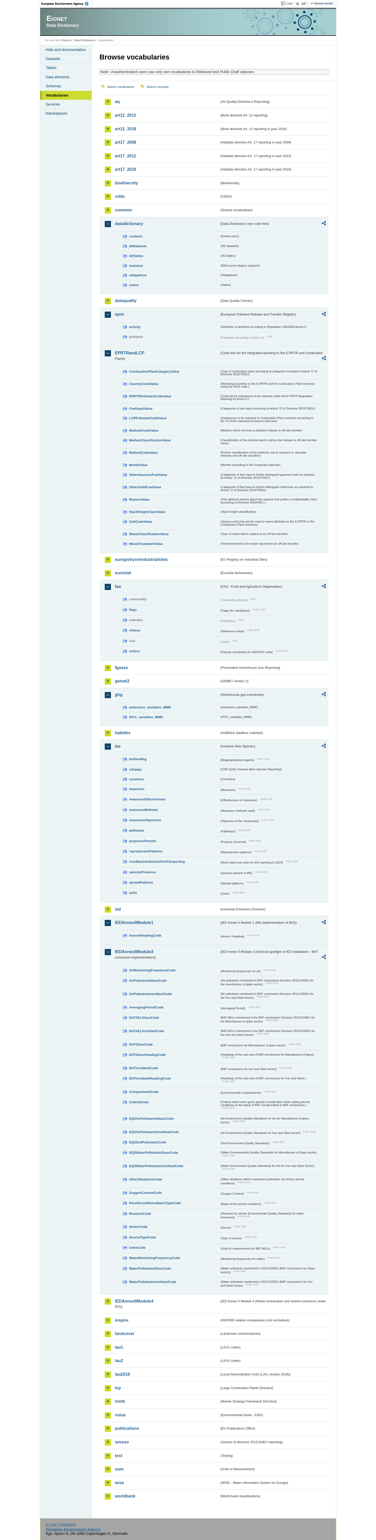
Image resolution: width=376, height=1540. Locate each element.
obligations (138, 275)
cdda (120, 196)
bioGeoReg (138, 759)
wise (119, 1483)
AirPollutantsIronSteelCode (150, 994)
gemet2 (122, 681)
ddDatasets (138, 246)
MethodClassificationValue (150, 440)
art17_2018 (125, 169)
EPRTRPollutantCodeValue (150, 396)
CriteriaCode (139, 1102)
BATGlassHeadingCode (147, 1055)
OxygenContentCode (145, 1193)
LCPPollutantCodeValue (148, 418)
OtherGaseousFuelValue (148, 475)
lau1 (119, 1347)
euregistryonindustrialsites (141, 559)
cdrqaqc (135, 769)
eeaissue (136, 266)
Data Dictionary (84, 40)
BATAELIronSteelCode (146, 1031)
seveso (122, 1442)
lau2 (119, 1360)
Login (289, 3)
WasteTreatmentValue (146, 544)
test (118, 1455)
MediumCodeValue (144, 430)
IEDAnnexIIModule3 (134, 951)
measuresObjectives (145, 820)
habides (122, 733)
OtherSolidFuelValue (145, 487)
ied (118, 909)
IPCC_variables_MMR (146, 717)
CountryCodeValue (144, 384)
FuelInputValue (141, 408)
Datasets (53, 59)
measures (137, 789)
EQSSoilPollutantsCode (147, 1142)
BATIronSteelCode (143, 1068)
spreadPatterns (141, 882)
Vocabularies (57, 95)
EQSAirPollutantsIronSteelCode (154, 1132)
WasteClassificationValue (149, 534)
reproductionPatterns (146, 851)
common (123, 210)
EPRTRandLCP (130, 353)
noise (120, 1415)
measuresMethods (143, 810)
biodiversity (126, 183)
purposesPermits (142, 841)
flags (133, 610)
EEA (66, 3)
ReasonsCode (140, 1214)
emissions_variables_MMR (150, 707)
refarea (134, 630)
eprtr (119, 314)
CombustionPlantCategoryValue (154, 371)
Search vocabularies (120, 86)
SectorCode (138, 1227)
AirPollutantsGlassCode (148, 980)
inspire (121, 1320)
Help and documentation (66, 50)
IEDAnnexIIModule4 (134, 1301)
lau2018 (122, 1374)
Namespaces (56, 113)
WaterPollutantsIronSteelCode (153, 1282)
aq (117, 101)
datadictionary (129, 223)
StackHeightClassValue (147, 512)
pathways (136, 830)
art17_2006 (125, 142)
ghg (119, 694)
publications (127, 1428)
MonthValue (138, 465)
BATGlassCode (141, 1044)
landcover (125, 1333)
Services (53, 104)
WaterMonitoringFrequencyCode (154, 1258)
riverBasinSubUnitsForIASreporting (157, 861)
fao (118, 586)
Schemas (53, 86)
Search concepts (158, 86)
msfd (120, 1401)
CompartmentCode (144, 1092)
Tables (51, 68)
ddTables (136, 256)
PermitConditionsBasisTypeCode (155, 1203)
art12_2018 (125, 129)
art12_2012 (125, 115)
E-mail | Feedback (61, 1524)
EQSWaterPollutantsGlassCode (153, 1152)
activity (135, 327)
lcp (118, 1388)
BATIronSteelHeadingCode (150, 1078)
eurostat (123, 573)
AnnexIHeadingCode (145, 935)
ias (118, 746)
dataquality (126, 300)
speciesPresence (142, 872)
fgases (121, 667)
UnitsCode (137, 1248)
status (134, 285)
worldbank (125, 1496)
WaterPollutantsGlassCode (150, 1268)
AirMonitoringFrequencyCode (152, 970)
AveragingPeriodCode (146, 1007)
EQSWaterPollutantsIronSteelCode (156, 1166)
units (133, 893)
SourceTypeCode (142, 1237)
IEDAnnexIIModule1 (134, 922)
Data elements (58, 77)
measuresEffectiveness (147, 799)
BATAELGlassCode (144, 1018)
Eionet (66, 40)
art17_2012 (125, 156)
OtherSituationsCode (145, 1179)
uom (119, 1469)
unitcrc (134, 651)
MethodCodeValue (143, 453)
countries (136, 779)
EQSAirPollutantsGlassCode (151, 1118)
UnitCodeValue (140, 522)
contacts (136, 236)
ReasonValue (139, 499)
